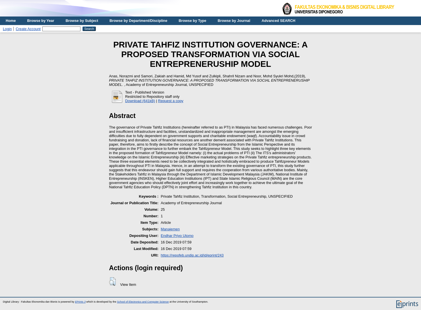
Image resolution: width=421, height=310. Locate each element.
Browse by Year (40, 20)
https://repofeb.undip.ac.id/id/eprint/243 (192, 255)
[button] (112, 281)
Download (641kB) (140, 101)
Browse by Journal (234, 20)
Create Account (28, 29)
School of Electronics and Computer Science (143, 301)
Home (11, 20)
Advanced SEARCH (278, 20)
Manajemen (170, 229)
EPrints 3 (80, 301)
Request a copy (170, 101)
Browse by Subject (82, 20)
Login (7, 29)
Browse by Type (192, 20)
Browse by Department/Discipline (138, 20)
